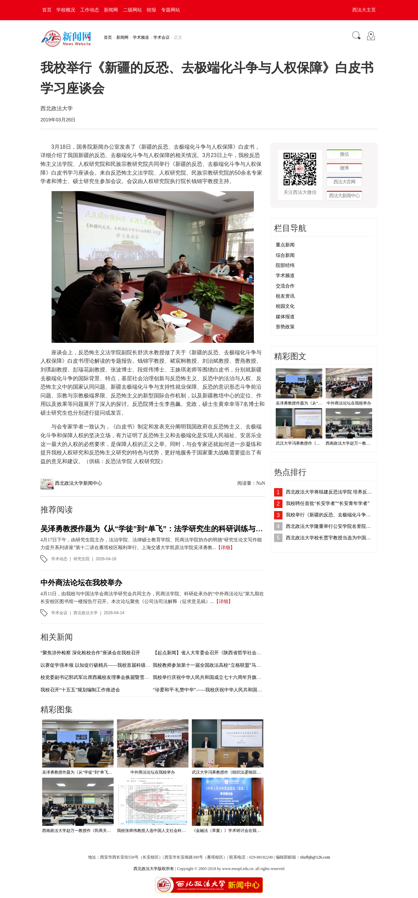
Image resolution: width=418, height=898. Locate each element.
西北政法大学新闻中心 (78, 483)
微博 (344, 168)
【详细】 (225, 547)
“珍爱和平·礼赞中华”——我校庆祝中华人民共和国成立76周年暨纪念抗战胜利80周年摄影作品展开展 (257, 689)
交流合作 (285, 286)
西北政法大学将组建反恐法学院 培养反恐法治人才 (330, 492)
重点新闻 (285, 244)
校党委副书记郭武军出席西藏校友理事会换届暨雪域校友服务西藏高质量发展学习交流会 (132, 677)
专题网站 (170, 9)
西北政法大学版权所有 (153, 868)
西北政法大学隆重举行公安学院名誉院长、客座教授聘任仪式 (330, 526)
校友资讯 (285, 296)
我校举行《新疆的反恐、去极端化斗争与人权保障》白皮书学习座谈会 (330, 514)
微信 (344, 154)
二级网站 (132, 9)
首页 (47, 9)
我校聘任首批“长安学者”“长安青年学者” (328, 503)
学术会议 (161, 37)
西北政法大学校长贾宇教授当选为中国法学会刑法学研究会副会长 (330, 537)
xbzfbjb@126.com (315, 857)
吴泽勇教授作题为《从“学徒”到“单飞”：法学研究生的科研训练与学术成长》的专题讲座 (185, 529)
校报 (151, 9)
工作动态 (89, 9)
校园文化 (285, 306)
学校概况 (65, 9)
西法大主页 (364, 9)
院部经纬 (285, 265)
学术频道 (141, 37)
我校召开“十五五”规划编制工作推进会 (80, 689)
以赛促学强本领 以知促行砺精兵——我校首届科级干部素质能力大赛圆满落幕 (121, 665)
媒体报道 (285, 316)
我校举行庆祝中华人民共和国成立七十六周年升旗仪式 (209, 677)
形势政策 (285, 326)
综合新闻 (285, 255)
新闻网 (111, 9)
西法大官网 (344, 181)
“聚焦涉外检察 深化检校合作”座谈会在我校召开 (90, 652)
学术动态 (59, 559)
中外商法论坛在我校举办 (81, 582)
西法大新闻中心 (344, 195)
